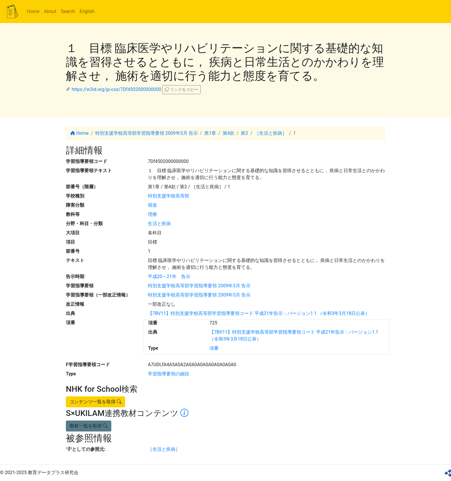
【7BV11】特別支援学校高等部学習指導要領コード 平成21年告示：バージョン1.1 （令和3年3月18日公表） (259, 313)
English (87, 11)
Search (68, 11)
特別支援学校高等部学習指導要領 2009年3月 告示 (146, 133)
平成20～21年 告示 (169, 276)
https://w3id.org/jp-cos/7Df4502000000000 (116, 89)
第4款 (228, 133)
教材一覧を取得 (89, 426)
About (50, 11)
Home (33, 11)
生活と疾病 (159, 223)
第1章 (210, 133)
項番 (214, 348)
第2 (244, 133)
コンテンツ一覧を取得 (95, 401)
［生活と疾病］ (271, 133)
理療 (152, 214)
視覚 (152, 205)
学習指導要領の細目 (168, 374)
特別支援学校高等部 (168, 196)
